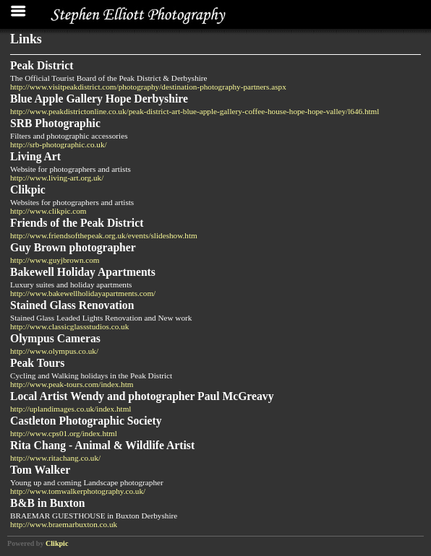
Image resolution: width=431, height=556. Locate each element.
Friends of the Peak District (76, 223)
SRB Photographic (55, 123)
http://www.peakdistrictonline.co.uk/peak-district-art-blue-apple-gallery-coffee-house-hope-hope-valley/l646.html (194, 111)
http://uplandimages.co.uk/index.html (70, 408)
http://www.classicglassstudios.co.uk (69, 326)
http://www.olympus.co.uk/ (54, 351)
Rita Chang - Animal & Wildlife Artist (102, 445)
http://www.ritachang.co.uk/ (55, 457)
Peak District (41, 65)
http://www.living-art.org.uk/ (56, 177)
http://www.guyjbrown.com (55, 260)
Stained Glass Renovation (72, 305)
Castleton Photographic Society (86, 420)
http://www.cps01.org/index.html (63, 433)
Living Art (35, 156)
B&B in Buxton (47, 503)
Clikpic (28, 189)
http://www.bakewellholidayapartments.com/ (82, 293)
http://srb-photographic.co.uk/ (58, 144)
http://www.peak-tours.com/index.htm (71, 384)
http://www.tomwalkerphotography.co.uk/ (77, 491)
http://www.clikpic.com (48, 211)
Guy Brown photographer (73, 247)
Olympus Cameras (55, 338)
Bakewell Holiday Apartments (82, 272)
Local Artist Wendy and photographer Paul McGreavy (141, 396)
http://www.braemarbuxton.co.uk (63, 524)
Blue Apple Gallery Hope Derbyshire (99, 98)
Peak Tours (37, 363)
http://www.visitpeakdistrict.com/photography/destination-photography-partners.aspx (148, 86)
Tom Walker (40, 470)
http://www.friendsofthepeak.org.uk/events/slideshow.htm (103, 235)
